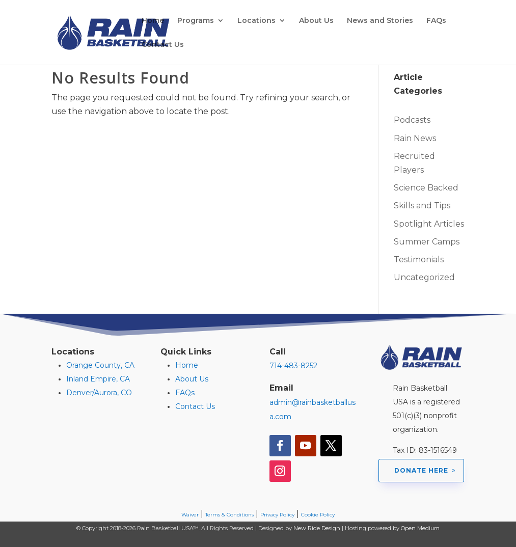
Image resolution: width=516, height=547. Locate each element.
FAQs (436, 21)
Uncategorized (424, 277)
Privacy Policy (277, 514)
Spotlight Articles (429, 224)
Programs (195, 21)
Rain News (415, 138)
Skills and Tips (422, 205)
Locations (256, 21)
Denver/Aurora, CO (99, 392)
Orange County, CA (100, 365)
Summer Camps (426, 242)
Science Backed (426, 188)
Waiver (190, 514)
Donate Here (421, 470)
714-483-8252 (293, 365)
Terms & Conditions (229, 514)
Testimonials (419, 259)
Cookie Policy (318, 514)
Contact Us (163, 45)
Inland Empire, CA (98, 379)
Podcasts (412, 120)
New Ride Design (316, 528)
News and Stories (380, 21)
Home (153, 21)
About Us (316, 21)
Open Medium (420, 528)
